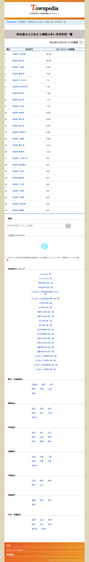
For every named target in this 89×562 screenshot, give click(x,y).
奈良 (50, 461)
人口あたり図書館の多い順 (45, 356)
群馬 (34, 413)
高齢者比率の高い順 (45, 352)
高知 (41, 500)
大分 (41, 524)
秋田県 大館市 (18, 67)
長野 (50, 437)
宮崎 (50, 524)
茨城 (41, 409)
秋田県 (22, 22)
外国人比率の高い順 (45, 343)
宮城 (41, 389)
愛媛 (34, 500)
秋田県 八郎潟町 (19, 54)
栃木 (50, 409)
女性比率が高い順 (45, 287)
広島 (34, 481)
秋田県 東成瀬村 (19, 164)
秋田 (34, 389)
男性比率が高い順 (45, 283)
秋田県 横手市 (18, 145)
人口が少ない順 (45, 278)
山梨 (41, 437)
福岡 (34, 520)
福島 (34, 393)
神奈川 (34, 417)
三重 (50, 457)
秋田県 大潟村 (18, 171)
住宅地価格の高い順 (45, 334)
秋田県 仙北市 (18, 99)
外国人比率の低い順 (45, 338)
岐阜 (34, 441)
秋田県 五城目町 (19, 203)
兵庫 (41, 461)
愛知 (50, 441)
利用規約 (10, 555)
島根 (50, 481)
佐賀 (41, 520)
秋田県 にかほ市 (19, 80)
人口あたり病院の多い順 (45, 360)
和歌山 (34, 465)
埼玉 (41, 413)
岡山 (34, 485)
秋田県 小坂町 (18, 190)
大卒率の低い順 (45, 303)
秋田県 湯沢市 (18, 119)
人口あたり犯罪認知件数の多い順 (45, 299)
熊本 (34, 524)
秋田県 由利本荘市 (20, 86)
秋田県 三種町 (18, 138)
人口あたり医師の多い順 (45, 369)
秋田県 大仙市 (18, 106)
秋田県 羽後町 (18, 112)
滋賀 (34, 461)
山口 (41, 485)
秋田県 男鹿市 (18, 151)
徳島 (34, 505)
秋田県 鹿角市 (18, 73)
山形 (50, 389)
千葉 (50, 413)
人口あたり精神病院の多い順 (45, 365)
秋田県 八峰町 (18, 197)
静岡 (41, 441)
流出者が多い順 (45, 325)
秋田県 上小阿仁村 (20, 158)
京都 (34, 457)
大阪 (41, 457)
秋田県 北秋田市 (19, 132)
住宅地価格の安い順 (45, 330)
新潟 (34, 433)
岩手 (51, 384)
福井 (34, 437)
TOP (8, 545)
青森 (43, 384)
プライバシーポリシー (15, 550)
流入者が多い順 (45, 321)
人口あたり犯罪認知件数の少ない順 (45, 293)
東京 (34, 409)
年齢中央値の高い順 (45, 316)
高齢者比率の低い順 (45, 347)
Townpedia (44, 7)
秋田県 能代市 (18, 60)
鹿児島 (34, 529)
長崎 (50, 520)
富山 (41, 433)
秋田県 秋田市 (18, 93)
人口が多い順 (45, 274)
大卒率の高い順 (45, 307)
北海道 (34, 384)
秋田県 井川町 (18, 184)
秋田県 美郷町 (18, 210)
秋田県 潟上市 (18, 125)
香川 (50, 500)
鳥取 (41, 481)
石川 (50, 433)
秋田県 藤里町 (18, 177)
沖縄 (43, 529)
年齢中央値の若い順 (45, 312)
